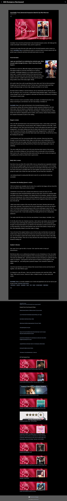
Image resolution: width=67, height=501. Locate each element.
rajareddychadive (36, 499)
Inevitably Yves (18, 50)
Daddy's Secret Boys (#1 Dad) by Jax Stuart (28, 491)
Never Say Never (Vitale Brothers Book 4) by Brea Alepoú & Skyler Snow (33, 465)
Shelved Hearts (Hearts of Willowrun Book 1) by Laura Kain (31, 310)
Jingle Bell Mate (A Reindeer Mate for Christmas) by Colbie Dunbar (32, 343)
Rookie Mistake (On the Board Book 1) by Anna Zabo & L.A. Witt (32, 382)
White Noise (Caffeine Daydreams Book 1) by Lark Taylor (30, 323)
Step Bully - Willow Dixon (24, 478)
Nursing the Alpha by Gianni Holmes (26, 348)
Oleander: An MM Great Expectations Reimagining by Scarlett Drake (32, 408)
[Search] (65, 2)
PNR (30, 285)
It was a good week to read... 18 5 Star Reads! (28, 421)
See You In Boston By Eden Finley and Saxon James (29, 395)
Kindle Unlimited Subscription (21, 283)
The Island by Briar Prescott (25, 327)
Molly (28, 285)
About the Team (23, 303)
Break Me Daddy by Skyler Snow (26, 452)
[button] (11, 16)
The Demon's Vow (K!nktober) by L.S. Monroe (28, 352)
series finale (45, 285)
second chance (39, 285)
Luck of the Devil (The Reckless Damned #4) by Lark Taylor (31, 314)
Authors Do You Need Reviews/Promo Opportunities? (30, 304)
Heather (18, 285)
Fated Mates (13, 285)
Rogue (34, 285)
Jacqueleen (23, 285)
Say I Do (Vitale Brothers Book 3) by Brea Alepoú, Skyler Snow (31, 369)
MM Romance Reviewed (13, 2)
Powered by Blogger (33, 497)
